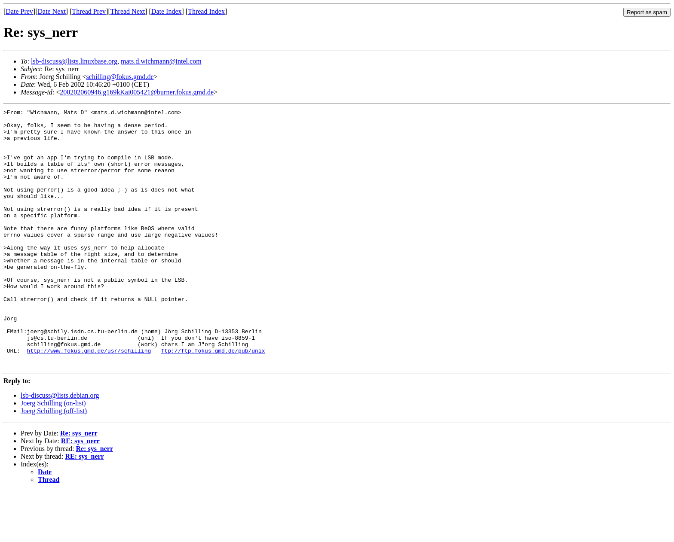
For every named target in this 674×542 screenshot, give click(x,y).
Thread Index (206, 11)
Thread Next (127, 11)
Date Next (52, 11)
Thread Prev (89, 11)
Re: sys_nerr (79, 484)
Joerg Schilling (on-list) (53, 454)
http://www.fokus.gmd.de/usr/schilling (89, 399)
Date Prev (19, 11)
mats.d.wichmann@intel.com (161, 61)
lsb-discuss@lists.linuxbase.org (74, 61)
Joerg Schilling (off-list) (54, 462)
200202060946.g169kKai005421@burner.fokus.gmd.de (137, 92)
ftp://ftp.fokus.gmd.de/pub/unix (213, 399)
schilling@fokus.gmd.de (120, 76)
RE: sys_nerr (80, 492)
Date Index (166, 11)
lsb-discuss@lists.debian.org (60, 447)
